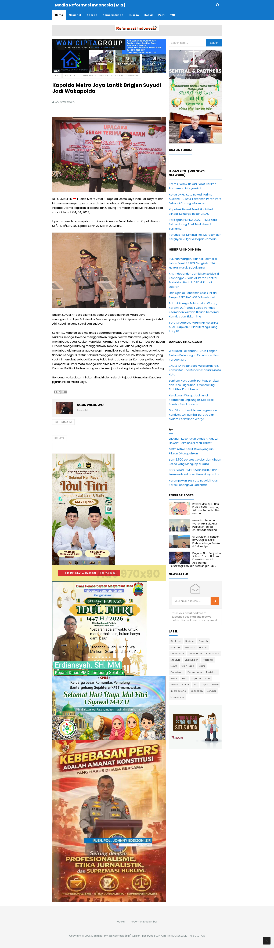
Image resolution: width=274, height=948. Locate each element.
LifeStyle (176, 659)
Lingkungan (192, 659)
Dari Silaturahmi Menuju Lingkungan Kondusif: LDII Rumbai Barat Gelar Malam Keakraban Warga (193, 414)
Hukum (203, 647)
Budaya (190, 641)
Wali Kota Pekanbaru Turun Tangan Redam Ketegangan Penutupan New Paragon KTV (194, 355)
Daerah (203, 641)
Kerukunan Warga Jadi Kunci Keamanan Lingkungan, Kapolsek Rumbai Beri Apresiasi (191, 399)
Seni (207, 678)
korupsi (211, 690)
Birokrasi (176, 641)
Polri (184, 678)
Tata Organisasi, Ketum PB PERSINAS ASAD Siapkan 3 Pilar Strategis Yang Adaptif (193, 326)
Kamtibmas (178, 653)
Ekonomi (190, 647)
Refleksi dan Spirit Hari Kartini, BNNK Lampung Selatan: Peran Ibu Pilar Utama (206, 508)
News (174, 665)
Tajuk (204, 684)
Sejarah (196, 678)
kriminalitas (178, 697)
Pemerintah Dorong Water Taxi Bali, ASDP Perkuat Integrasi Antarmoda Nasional (205, 525)
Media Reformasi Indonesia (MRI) (111, 935)
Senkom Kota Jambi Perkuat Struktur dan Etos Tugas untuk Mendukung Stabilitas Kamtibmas (194, 384)
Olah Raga (187, 665)
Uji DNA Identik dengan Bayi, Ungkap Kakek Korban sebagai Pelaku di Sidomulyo (206, 541)
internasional (179, 690)
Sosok (186, 684)
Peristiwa (211, 672)
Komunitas (212, 653)
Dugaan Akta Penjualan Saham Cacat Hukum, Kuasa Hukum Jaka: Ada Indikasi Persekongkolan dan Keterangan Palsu (195, 559)
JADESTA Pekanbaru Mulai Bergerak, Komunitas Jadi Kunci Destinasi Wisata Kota (195, 370)
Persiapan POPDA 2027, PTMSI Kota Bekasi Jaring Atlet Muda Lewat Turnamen (193, 224)
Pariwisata (177, 672)
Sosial (174, 684)
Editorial (176, 647)
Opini (202, 665)
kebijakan (197, 690)
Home (57, 75)
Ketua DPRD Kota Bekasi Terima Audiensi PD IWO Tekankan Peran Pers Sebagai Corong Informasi (195, 198)
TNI (195, 684)
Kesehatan (195, 653)
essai (215, 684)
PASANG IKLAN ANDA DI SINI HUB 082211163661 (91, 573)
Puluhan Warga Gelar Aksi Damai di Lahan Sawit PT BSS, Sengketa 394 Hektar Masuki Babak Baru (193, 263)
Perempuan (195, 672)
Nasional (208, 659)
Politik (174, 678)
